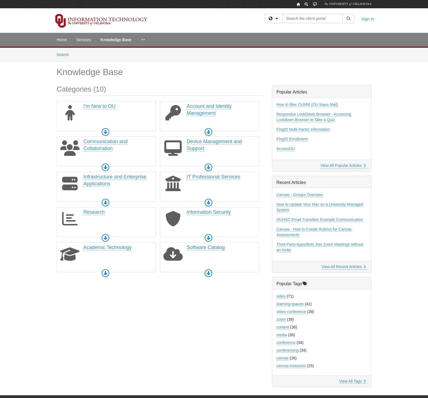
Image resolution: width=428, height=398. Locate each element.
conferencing (287, 350)
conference (285, 342)
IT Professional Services (213, 177)
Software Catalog (206, 247)
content (282, 327)
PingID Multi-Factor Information (303, 129)
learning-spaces (290, 304)
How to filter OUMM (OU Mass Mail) (307, 104)
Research (94, 212)
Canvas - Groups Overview (299, 195)
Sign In (367, 19)
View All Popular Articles (343, 165)
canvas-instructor (291, 366)
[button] (105, 132)
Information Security (209, 212)
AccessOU (285, 148)
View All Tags (352, 381)
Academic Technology (107, 247)
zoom (281, 319)
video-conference (291, 311)
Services (83, 40)
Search (65, 54)
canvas (282, 358)
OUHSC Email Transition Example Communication (319, 219)
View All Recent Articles (343, 267)
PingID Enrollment (292, 139)
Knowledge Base (116, 40)
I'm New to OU (99, 106)
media (281, 335)
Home (62, 40)
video (281, 296)
